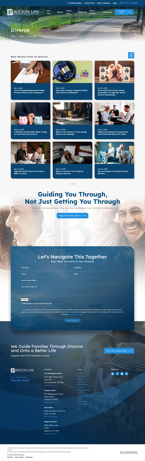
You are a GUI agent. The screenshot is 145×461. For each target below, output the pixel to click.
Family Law (82, 382)
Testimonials (82, 401)
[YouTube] (122, 374)
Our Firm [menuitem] (48, 12)
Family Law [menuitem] (68, 12)
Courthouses (82, 396)
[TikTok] (126, 374)
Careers (81, 387)
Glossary (81, 393)
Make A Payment (103, 3)
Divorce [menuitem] (60, 12)
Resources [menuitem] (107, 12)
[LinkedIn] (113, 374)
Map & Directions (50, 385)
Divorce (81, 379)
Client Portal (89, 3)
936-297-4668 (128, 2)
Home (80, 373)
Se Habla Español (75, 3)
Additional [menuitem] (82, 12)
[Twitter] (117, 374)
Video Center (83, 404)
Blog (115, 3)
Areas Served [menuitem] (92, 12)
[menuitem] (10, 457)
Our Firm (81, 376)
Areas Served (83, 384)
